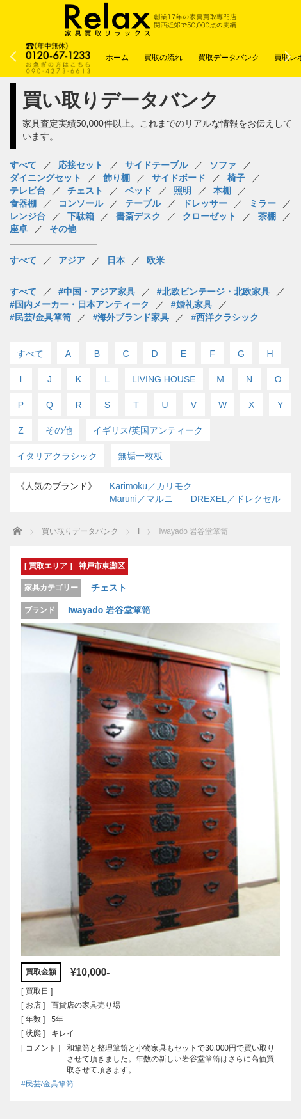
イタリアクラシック (57, 456)
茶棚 (267, 216)
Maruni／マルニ (141, 499)
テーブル (143, 203)
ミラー (262, 203)
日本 (116, 260)
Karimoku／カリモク (151, 486)
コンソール (80, 203)
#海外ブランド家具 (131, 317)
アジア (71, 260)
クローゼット (209, 216)
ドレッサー (205, 203)
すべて (23, 165)
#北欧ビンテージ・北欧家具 (213, 291)
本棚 (222, 190)
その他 (62, 229)
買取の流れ (163, 57)
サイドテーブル (156, 165)
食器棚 (23, 203)
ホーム (117, 57)
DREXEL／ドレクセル (236, 499)
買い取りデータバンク (80, 531)
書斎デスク (138, 216)
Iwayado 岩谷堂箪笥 (109, 610)
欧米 (156, 260)
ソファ (222, 165)
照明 (182, 190)
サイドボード (179, 178)
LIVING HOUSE (164, 379)
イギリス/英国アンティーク (148, 430)
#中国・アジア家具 (96, 291)
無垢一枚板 (140, 456)
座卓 (19, 229)
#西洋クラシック (225, 317)
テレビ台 (27, 190)
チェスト (85, 190)
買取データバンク (228, 57)
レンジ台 (27, 216)
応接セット (80, 165)
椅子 (236, 178)
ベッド (138, 190)
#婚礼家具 (191, 304)
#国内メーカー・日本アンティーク (79, 304)
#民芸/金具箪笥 (40, 317)
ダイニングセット (45, 178)
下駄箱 (80, 216)
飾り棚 (116, 178)
